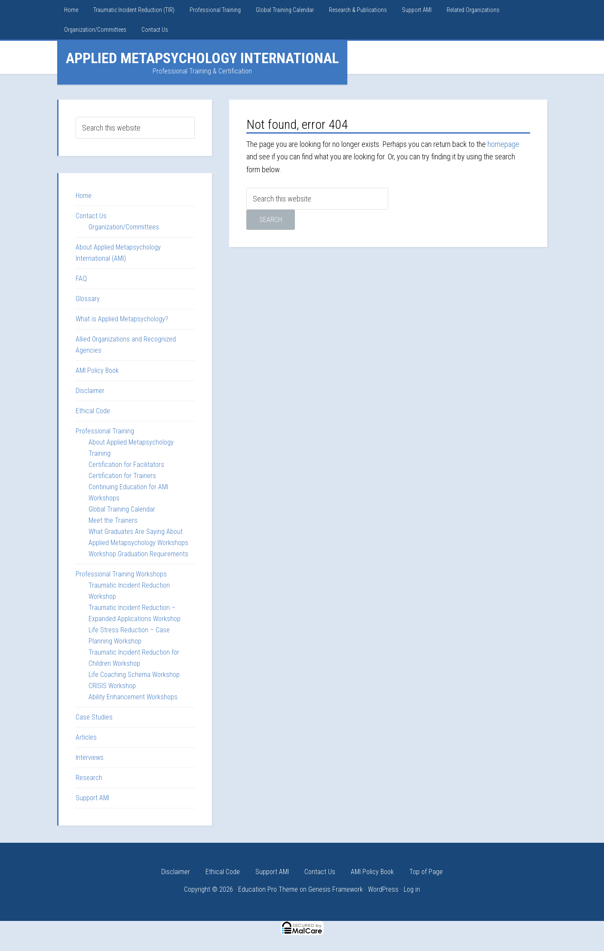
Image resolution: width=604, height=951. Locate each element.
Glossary (88, 299)
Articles (86, 737)
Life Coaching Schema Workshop (134, 675)
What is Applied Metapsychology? (122, 319)
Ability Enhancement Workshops (133, 697)
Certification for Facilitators (126, 464)
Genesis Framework (335, 889)
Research (89, 778)
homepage (503, 144)
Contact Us (91, 216)
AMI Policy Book (97, 370)
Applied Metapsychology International (202, 58)
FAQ (81, 278)
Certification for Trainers (122, 476)
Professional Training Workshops (121, 574)
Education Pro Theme (268, 889)
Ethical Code (93, 411)
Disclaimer (90, 391)
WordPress (383, 889)
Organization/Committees (124, 227)
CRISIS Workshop (112, 686)
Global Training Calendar (122, 509)
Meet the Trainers (113, 520)
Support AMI (92, 798)
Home (84, 196)
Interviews (90, 757)
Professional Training (105, 431)
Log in (412, 889)
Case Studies (94, 717)
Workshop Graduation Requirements (138, 554)
